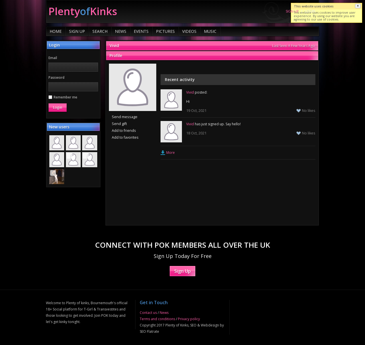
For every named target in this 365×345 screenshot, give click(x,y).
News (120, 31)
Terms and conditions (157, 318)
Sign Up (77, 31)
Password (56, 77)
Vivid (114, 45)
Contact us (148, 312)
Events (141, 31)
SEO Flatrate (149, 331)
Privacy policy (189, 318)
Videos (189, 31)
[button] (358, 6)
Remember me (62, 97)
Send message (124, 116)
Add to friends (124, 130)
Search (100, 31)
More (170, 152)
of (82, 11)
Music (210, 31)
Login (310, 11)
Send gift (119, 123)
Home (56, 31)
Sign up (292, 11)
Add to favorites (125, 137)
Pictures (165, 31)
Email (52, 57)
